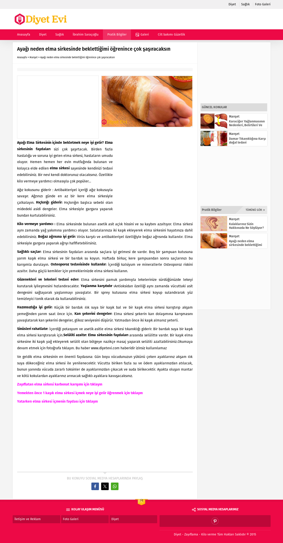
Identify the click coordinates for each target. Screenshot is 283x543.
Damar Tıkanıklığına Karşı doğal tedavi (247, 140)
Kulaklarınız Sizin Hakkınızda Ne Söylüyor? (246, 226)
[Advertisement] (57, 107)
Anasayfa (22, 57)
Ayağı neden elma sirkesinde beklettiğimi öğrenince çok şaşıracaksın (245, 246)
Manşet (34, 57)
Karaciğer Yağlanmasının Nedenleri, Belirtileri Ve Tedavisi (247, 125)
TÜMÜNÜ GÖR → (255, 210)
